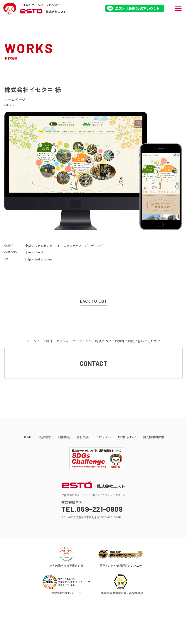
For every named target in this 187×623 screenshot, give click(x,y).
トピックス (103, 437)
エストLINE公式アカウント (134, 8)
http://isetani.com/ (38, 259)
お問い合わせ (127, 437)
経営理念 (45, 437)
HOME (27, 437)
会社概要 (83, 437)
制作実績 (64, 437)
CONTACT (93, 363)
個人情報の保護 (153, 437)
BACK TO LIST (93, 301)
